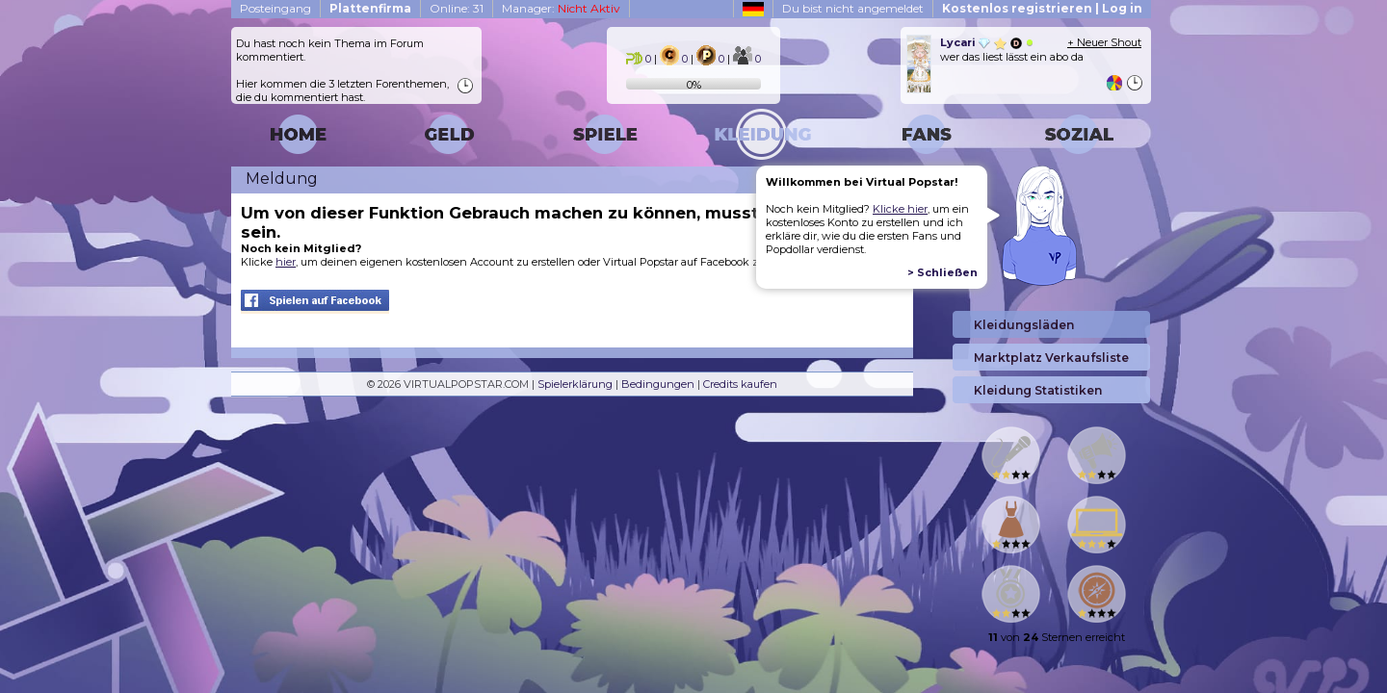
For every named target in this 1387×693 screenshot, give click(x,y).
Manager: (561, 8)
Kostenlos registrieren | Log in (1042, 8)
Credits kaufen (740, 384)
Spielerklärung (575, 384)
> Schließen (942, 272)
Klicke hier (900, 209)
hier (285, 262)
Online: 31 (457, 8)
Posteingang (275, 8)
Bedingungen (657, 384)
